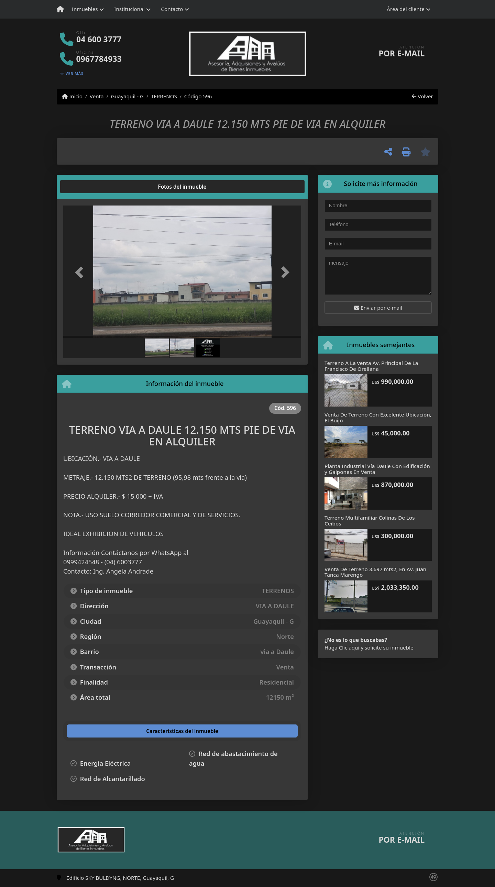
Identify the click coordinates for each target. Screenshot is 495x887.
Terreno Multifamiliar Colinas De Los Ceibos (369, 520)
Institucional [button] (129, 8)
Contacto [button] (172, 8)
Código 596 (198, 96)
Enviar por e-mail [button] (378, 307)
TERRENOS (164, 96)
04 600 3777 (98, 39)
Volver (422, 96)
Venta (97, 96)
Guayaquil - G (127, 96)
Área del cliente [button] (406, 8)
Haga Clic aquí (341, 647)
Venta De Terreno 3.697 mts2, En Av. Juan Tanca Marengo (375, 572)
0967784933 (99, 59)
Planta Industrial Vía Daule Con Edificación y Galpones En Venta (377, 469)
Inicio (72, 96)
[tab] (89, 186)
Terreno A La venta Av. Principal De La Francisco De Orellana (371, 365)
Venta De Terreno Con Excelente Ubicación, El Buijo (377, 417)
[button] (81, 272)
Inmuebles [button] (85, 8)
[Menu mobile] (60, 9)
